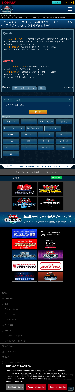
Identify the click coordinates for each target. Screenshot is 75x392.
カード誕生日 (11, 319)
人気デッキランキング (14, 336)
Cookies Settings (15, 387)
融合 (42, 88)
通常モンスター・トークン (24, 88)
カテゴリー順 (11, 314)
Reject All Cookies (58, 387)
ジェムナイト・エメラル (16, 39)
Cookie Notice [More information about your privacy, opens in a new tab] (20, 381)
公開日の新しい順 (13, 309)
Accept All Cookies (36, 387)
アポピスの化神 (13, 47)
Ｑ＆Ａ (11, 15)
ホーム (3, 15)
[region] (37, 377)
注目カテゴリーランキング (16, 341)
